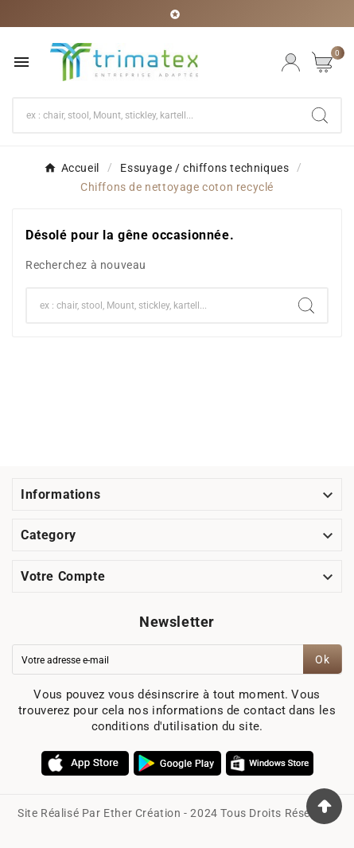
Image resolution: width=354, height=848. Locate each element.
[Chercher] (156, 115)
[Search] (320, 115)
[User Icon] (291, 62)
